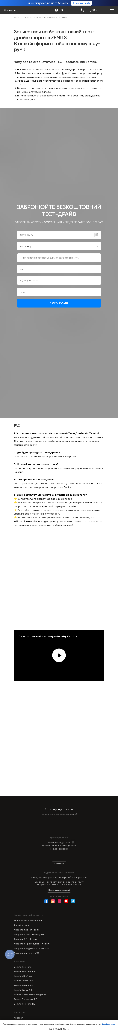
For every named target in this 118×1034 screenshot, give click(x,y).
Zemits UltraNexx (23, 976)
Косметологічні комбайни (28, 920)
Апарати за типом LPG (26, 953)
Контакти (19, 1018)
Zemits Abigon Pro (24, 985)
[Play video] (59, 655)
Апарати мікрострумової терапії (32, 944)
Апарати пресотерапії (26, 930)
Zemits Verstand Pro (25, 971)
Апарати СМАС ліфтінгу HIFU (29, 934)
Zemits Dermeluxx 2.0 (25, 999)
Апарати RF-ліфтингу (25, 939)
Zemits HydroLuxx (23, 980)
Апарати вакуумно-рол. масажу (31, 948)
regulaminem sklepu (43, 313)
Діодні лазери (22, 925)
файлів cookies (108, 1024)
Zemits (17, 17)
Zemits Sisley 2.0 (23, 990)
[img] (82, 10)
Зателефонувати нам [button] (59, 809)
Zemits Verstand (23, 967)
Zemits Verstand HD (24, 1004)
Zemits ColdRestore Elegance (30, 994)
